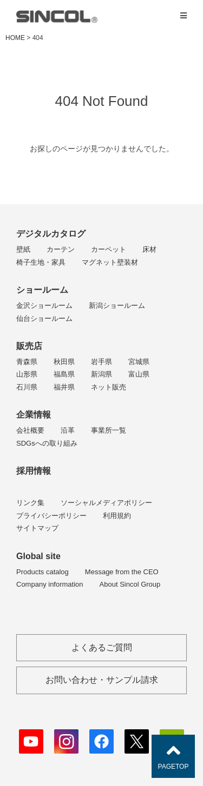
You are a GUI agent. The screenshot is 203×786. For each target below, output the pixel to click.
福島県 (64, 374)
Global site (38, 556)
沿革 (68, 430)
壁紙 (23, 249)
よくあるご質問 (101, 647)
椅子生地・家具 (41, 262)
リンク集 (30, 503)
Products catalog (42, 572)
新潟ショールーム (117, 305)
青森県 (26, 362)
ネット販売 (108, 387)
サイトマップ (37, 528)
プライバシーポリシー (51, 516)
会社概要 (30, 430)
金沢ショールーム (44, 305)
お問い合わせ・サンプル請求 (101, 679)
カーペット (108, 249)
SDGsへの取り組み (46, 443)
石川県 (26, 387)
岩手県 (101, 362)
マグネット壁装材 (110, 262)
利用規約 (117, 516)
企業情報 (33, 414)
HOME (15, 38)
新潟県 (101, 374)
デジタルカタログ (51, 233)
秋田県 (64, 362)
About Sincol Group (130, 584)
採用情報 (33, 470)
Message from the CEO (122, 572)
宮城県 (138, 362)
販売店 (29, 346)
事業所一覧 (108, 430)
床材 (149, 249)
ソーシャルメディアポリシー (106, 503)
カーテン (61, 249)
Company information (49, 584)
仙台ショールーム (44, 318)
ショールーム (42, 289)
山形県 (26, 374)
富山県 (138, 374)
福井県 (64, 387)
